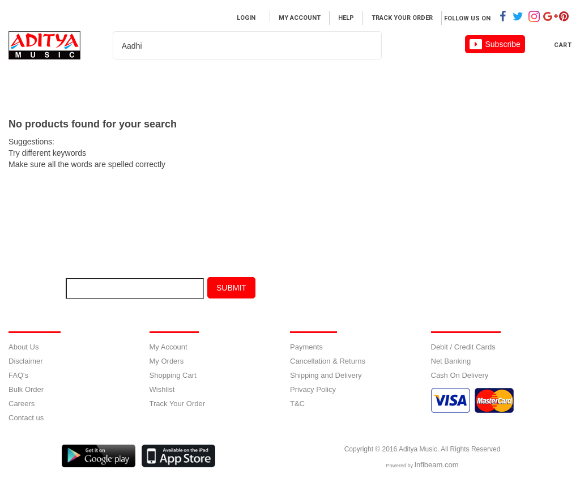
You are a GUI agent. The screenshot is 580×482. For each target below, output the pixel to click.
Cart (563, 45)
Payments (306, 347)
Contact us (26, 417)
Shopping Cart (173, 375)
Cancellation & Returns (327, 361)
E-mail (32, 291)
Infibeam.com (436, 464)
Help (346, 18)
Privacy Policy (313, 389)
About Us (23, 347)
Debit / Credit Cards (463, 347)
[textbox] (233, 46)
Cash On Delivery (460, 375)
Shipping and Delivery (325, 375)
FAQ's (18, 375)
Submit (231, 287)
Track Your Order (402, 18)
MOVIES (170, 82)
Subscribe (495, 44)
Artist (233, 82)
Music (111, 82)
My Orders (167, 361)
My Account (300, 18)
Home (56, 82)
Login (246, 18)
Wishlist (162, 389)
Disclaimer (25, 361)
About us (301, 82)
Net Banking (451, 361)
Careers (372, 82)
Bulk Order (26, 389)
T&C (297, 403)
